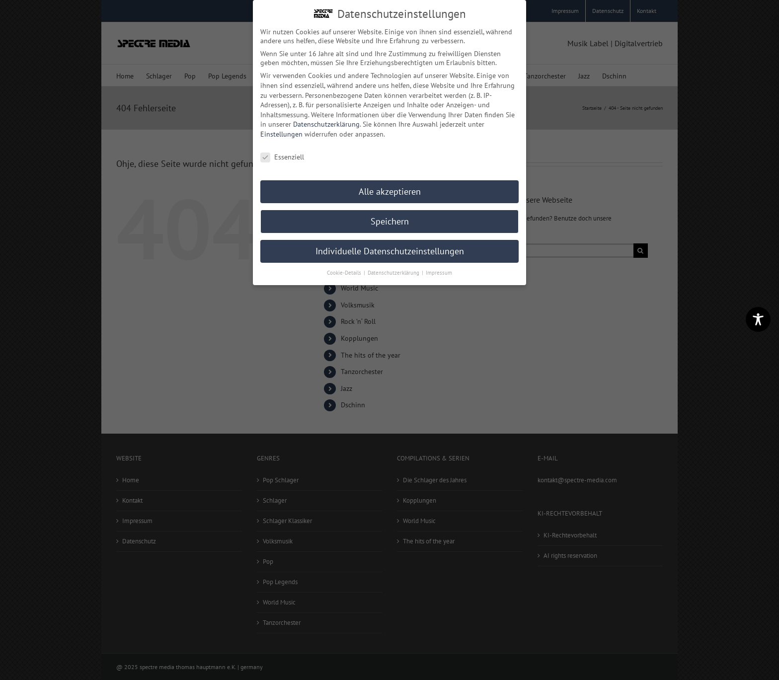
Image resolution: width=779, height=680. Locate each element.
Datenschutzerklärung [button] (394, 272)
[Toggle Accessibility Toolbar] (758, 319)
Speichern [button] (390, 221)
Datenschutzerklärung (326, 124)
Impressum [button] (439, 272)
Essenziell (282, 156)
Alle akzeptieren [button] (390, 191)
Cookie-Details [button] (345, 272)
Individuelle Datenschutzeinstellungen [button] (389, 251)
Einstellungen (281, 134)
